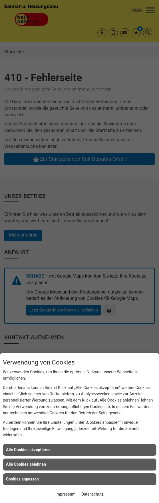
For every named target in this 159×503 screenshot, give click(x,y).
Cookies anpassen (22, 479)
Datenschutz (92, 494)
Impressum (65, 494)
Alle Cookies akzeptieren (28, 449)
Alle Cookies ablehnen (26, 464)
